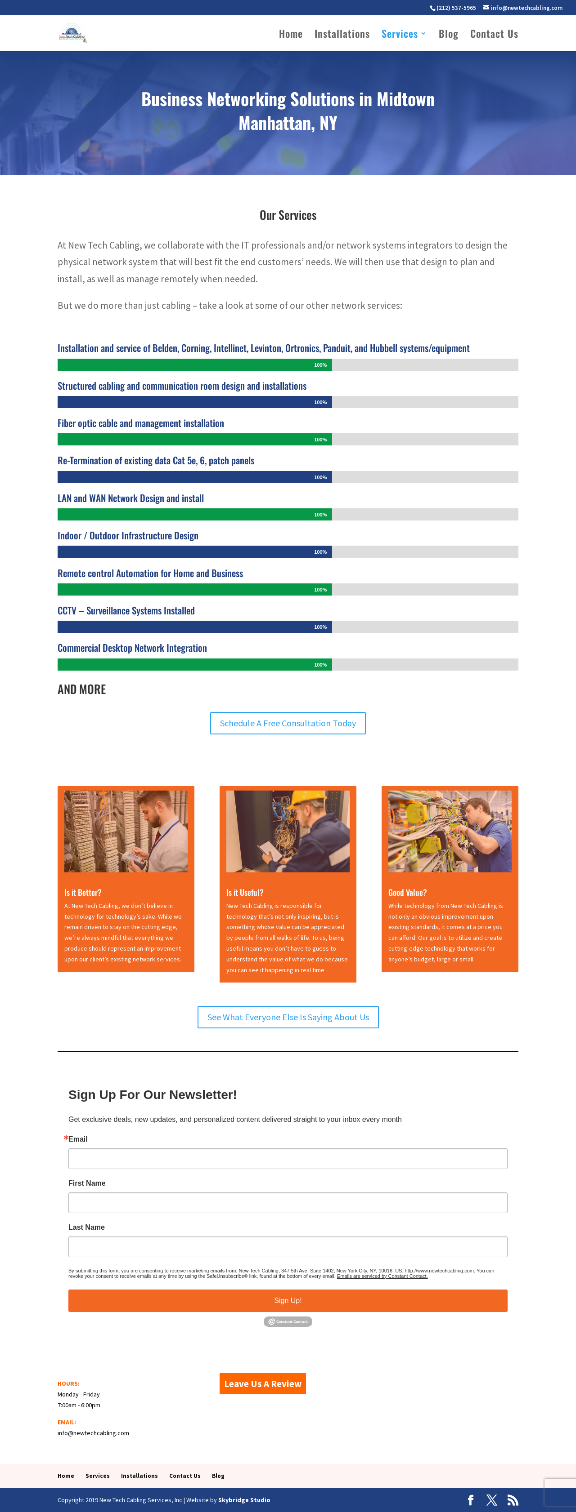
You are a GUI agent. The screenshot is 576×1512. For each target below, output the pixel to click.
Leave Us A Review (263, 1384)
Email (78, 1139)
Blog (449, 35)
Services (400, 35)
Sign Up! (288, 1300)
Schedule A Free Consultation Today (288, 723)
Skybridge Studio (244, 1500)
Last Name (86, 1227)
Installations (342, 35)
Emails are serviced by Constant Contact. (382, 1276)
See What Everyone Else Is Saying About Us (288, 1017)
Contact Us (494, 35)
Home (291, 35)
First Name (87, 1183)
